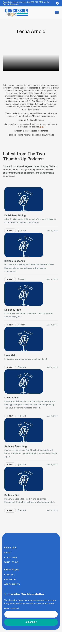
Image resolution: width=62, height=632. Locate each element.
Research (10, 579)
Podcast (9, 574)
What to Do (11, 562)
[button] (56, 12)
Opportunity (12, 584)
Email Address (11, 608)
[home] (16, 13)
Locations (10, 557)
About (8, 552)
